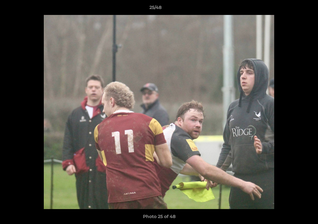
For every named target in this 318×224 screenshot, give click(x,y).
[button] (292, 9)
